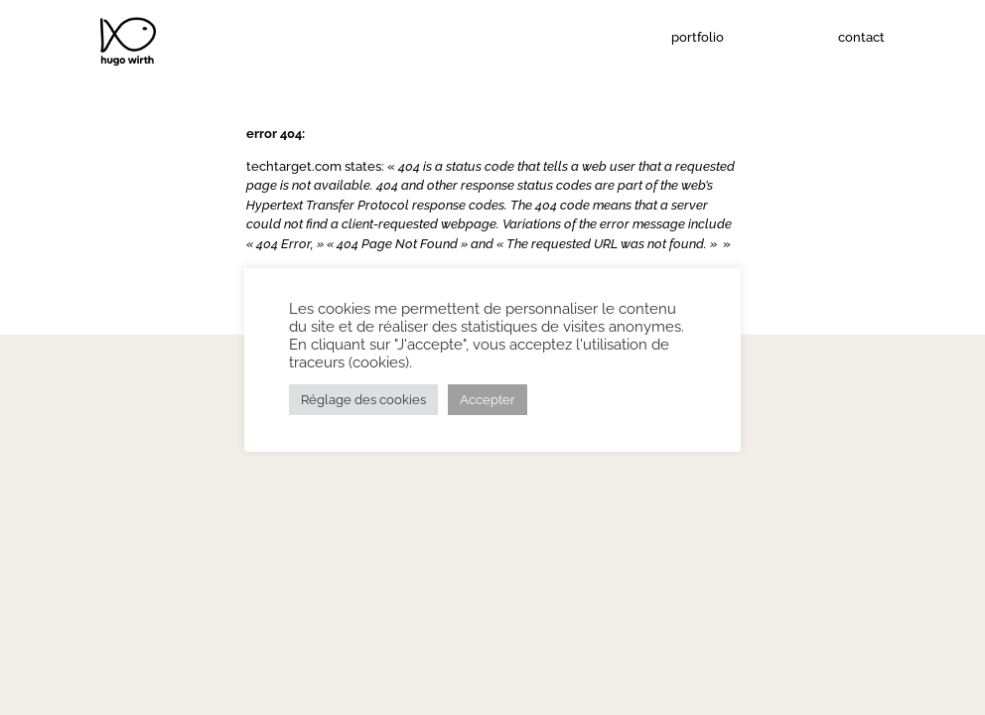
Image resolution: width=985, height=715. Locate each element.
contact (861, 37)
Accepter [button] (487, 399)
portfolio (697, 37)
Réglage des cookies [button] (363, 399)
